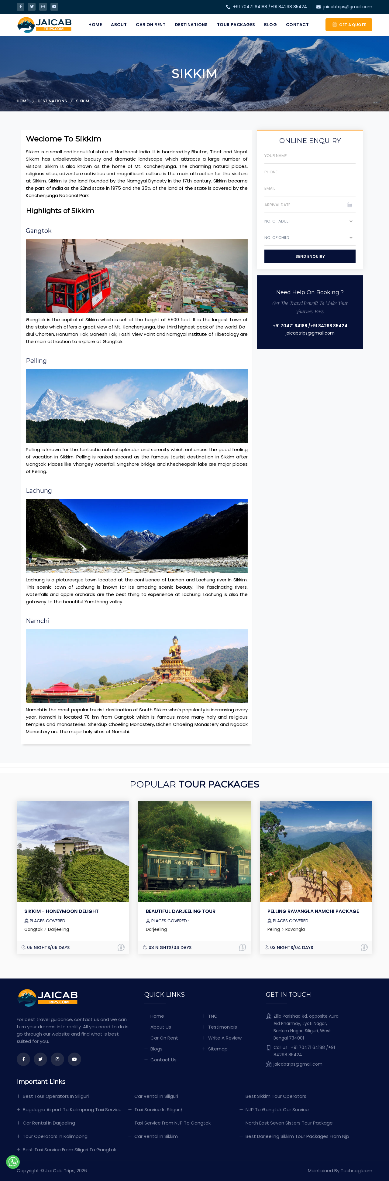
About (119, 25)
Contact (297, 25)
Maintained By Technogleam (340, 1170)
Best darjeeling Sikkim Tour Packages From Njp (297, 1136)
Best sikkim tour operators (276, 1096)
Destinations (191, 25)
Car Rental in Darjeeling (49, 1123)
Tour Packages (236, 25)
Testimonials (222, 1027)
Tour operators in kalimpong (55, 1136)
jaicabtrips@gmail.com (344, 7)
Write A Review (225, 1038)
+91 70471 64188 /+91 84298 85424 (266, 7)
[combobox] (310, 223)
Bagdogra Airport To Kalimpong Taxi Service (72, 1109)
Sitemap (218, 1049)
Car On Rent (151, 25)
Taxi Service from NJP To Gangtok (172, 1123)
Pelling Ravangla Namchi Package (313, 911)
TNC (213, 1016)
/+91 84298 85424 (327, 326)
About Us (160, 1027)
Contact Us (163, 1060)
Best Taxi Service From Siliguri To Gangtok (69, 1149)
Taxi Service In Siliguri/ (158, 1109)
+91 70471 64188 (290, 326)
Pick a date (353, 206)
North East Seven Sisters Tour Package (289, 1123)
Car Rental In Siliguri (156, 1096)
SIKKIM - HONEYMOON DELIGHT (61, 911)
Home (95, 25)
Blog (270, 25)
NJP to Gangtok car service (277, 1109)
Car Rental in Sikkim (156, 1136)
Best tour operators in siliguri (56, 1096)
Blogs (156, 1049)
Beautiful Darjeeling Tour (180, 911)
